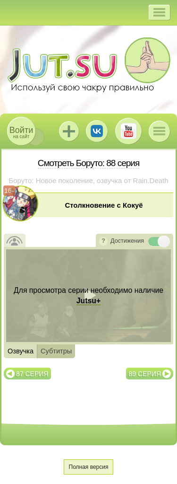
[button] (159, 12)
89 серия (145, 374)
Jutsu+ (69, 131)
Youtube (128, 131)
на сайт (21, 132)
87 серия (32, 374)
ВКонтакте (97, 131)
